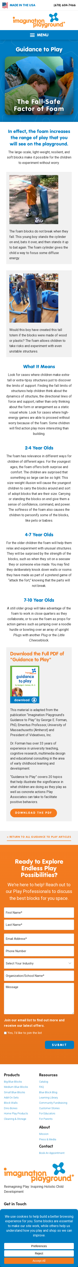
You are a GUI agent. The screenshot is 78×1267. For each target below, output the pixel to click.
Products (12, 1074)
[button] (39, 35)
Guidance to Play (39, 49)
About (44, 1127)
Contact (46, 1146)
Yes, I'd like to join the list (24, 1033)
